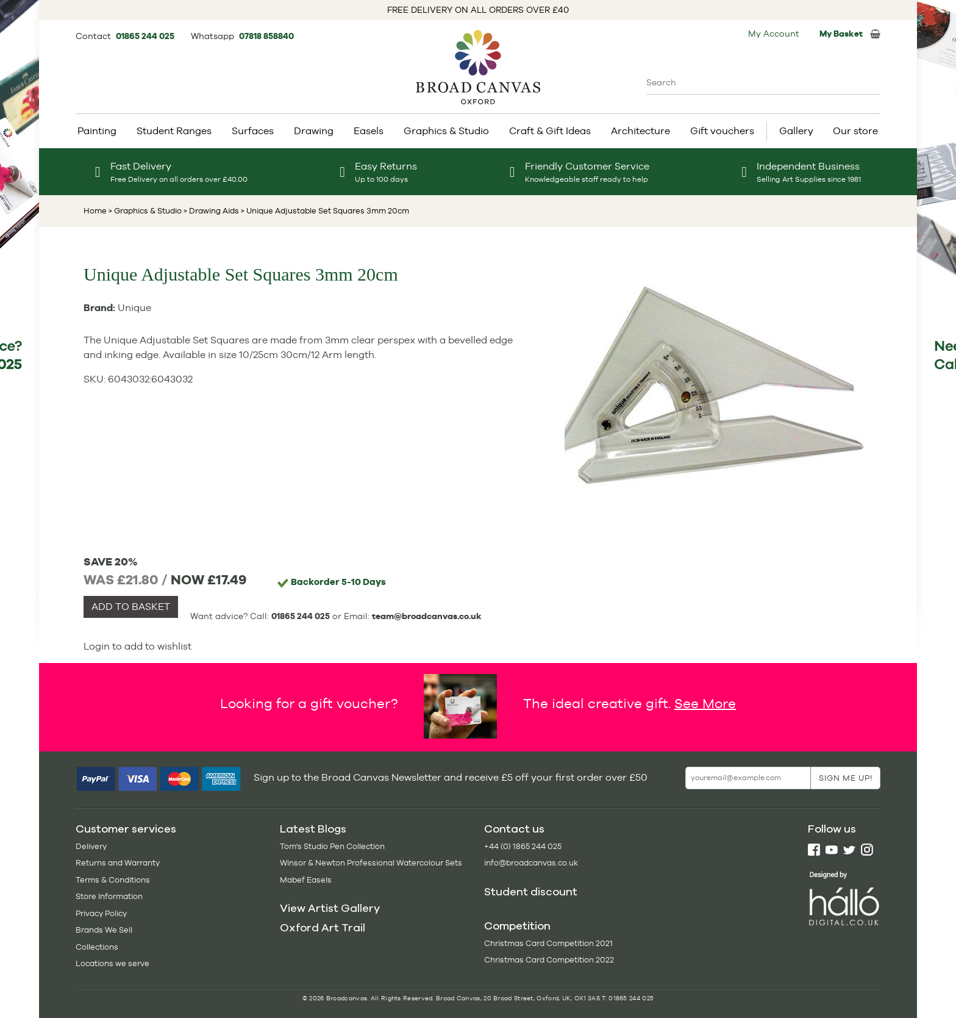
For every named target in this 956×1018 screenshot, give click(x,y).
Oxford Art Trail (322, 927)
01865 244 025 (146, 36)
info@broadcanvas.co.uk (531, 862)
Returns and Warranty (118, 862)
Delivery (91, 846)
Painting (96, 131)
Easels (368, 131)
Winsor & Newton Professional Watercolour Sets (371, 862)
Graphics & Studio (446, 131)
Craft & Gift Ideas (550, 131)
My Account (773, 33)
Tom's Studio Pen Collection (332, 846)
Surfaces (253, 131)
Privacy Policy (101, 913)
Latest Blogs (313, 829)
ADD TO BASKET (130, 606)
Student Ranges (174, 131)
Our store (855, 131)
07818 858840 (266, 36)
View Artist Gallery (330, 908)
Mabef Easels (306, 879)
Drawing (314, 131)
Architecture (640, 131)
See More (705, 703)
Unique (134, 308)
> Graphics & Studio (145, 210)
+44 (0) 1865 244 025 (523, 846)
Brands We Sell (104, 929)
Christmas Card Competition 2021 (548, 943)
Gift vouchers (722, 131)
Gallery (796, 131)
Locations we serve (112, 963)
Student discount (530, 891)
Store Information (109, 896)
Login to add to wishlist (137, 646)
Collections (97, 947)
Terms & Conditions (113, 879)
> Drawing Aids (210, 210)
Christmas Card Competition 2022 (549, 959)
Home (95, 210)
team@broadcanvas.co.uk (427, 616)
